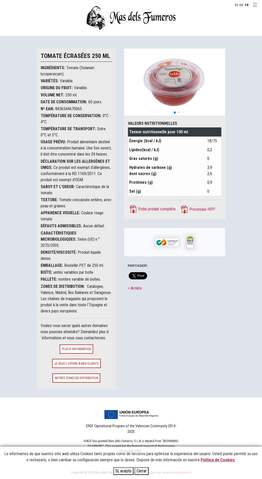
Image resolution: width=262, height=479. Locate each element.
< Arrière (135, 288)
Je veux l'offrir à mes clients (76, 363)
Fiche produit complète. (157, 209)
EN (241, 5)
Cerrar (142, 470)
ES (236, 5)
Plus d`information (76, 349)
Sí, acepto (123, 470)
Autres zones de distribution (76, 378)
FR (246, 5)
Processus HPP (202, 209)
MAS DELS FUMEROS (131, 18)
